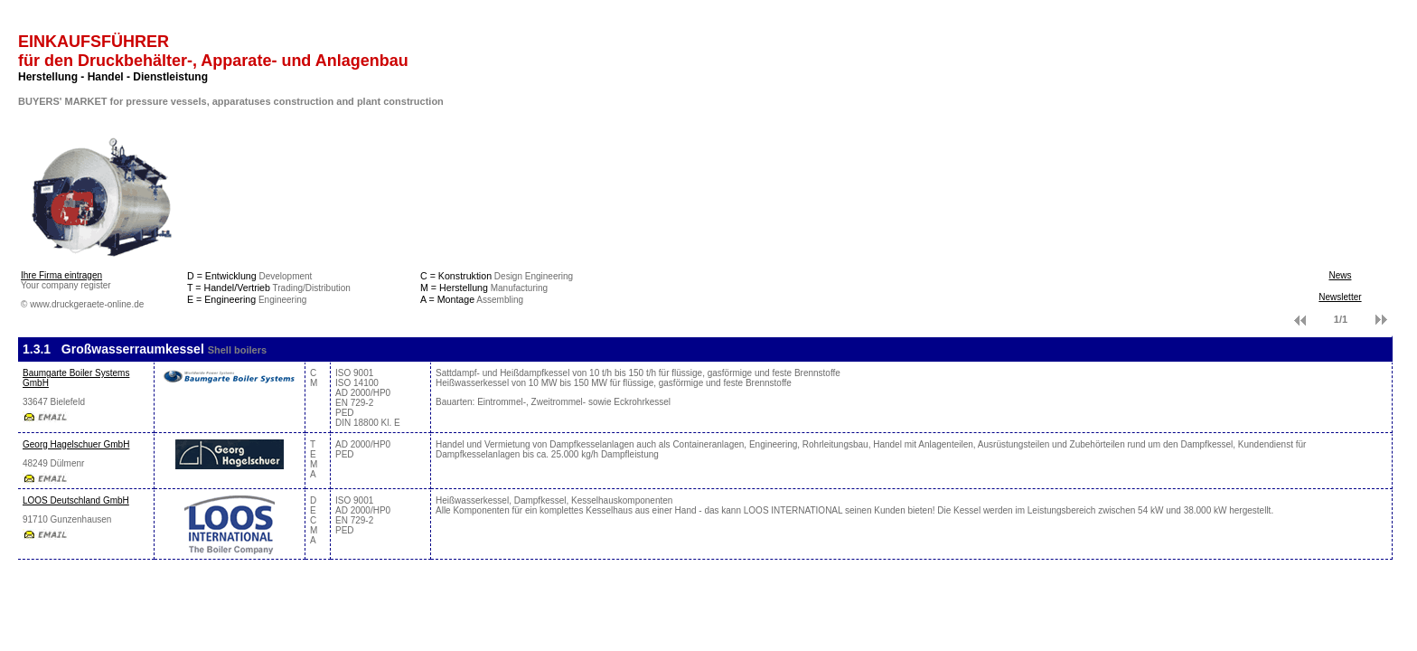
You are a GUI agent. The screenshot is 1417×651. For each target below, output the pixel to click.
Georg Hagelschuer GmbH (76, 444)
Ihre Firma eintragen (61, 275)
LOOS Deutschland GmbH (76, 500)
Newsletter (1339, 297)
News (1339, 275)
